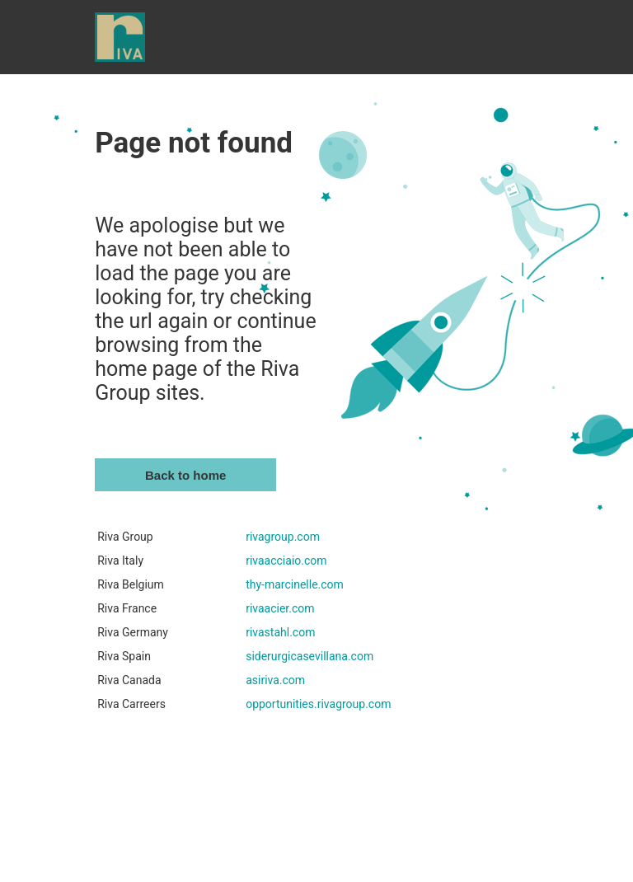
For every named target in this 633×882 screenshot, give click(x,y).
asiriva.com (275, 680)
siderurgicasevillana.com (309, 656)
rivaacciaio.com (286, 560)
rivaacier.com (280, 608)
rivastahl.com (280, 632)
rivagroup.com (283, 536)
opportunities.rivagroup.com (318, 704)
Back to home (185, 475)
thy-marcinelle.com (295, 584)
